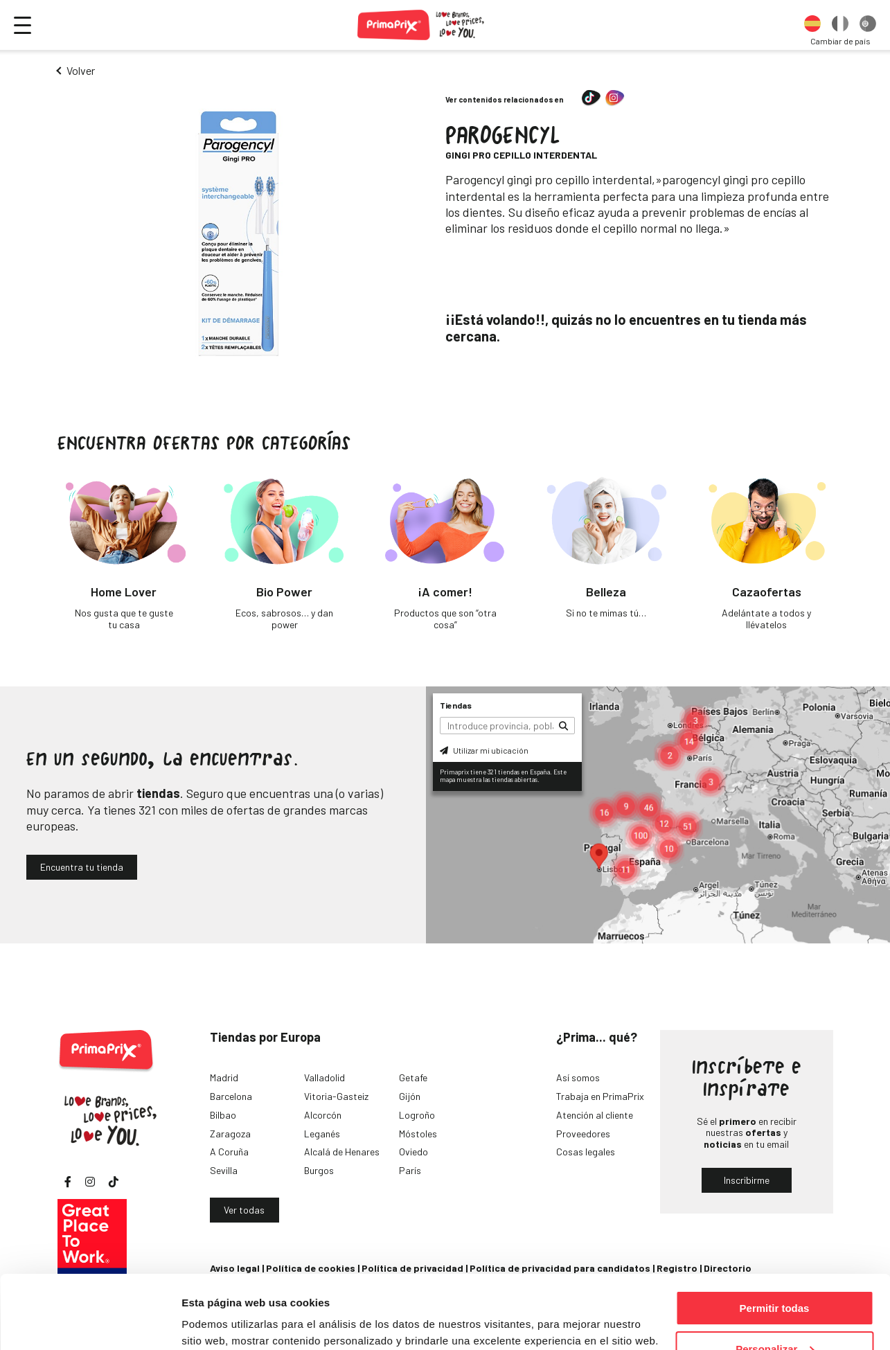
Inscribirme (746, 1180)
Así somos (578, 1077)
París (410, 1170)
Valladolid (324, 1077)
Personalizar (775, 1275)
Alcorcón (322, 1115)
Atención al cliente (594, 1115)
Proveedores (583, 1133)
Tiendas (456, 705)
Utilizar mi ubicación (484, 750)
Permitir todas (775, 1235)
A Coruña (229, 1151)
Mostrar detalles (221, 1322)
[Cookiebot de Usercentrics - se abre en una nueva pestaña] (89, 1323)
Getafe (413, 1077)
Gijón (409, 1096)
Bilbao (223, 1115)
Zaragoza (230, 1133)
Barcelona (231, 1096)
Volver (80, 70)
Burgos (319, 1170)
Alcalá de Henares (342, 1151)
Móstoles (418, 1133)
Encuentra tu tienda (81, 867)
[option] (812, 25)
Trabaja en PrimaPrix (600, 1096)
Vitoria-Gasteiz (336, 1096)
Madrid (224, 1077)
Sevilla (224, 1170)
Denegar (774, 1316)
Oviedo (413, 1151)
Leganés (322, 1133)
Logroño (417, 1115)
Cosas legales (585, 1151)
